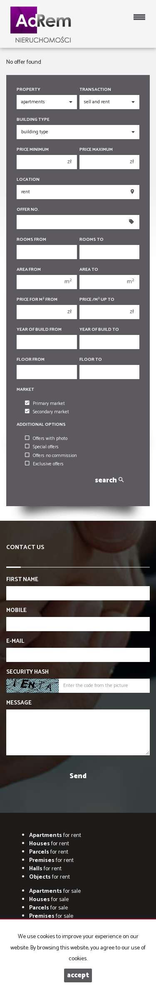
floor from (31, 360)
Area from (29, 270)
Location (28, 180)
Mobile (16, 611)
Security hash (27, 672)
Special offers (42, 447)
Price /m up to (96, 300)
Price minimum (33, 150)
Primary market (45, 403)
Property (28, 90)
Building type (33, 120)
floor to (90, 360)
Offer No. (28, 210)
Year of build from (39, 330)
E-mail (15, 641)
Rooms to (91, 240)
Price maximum (96, 150)
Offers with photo (46, 438)
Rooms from (31, 240)
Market (25, 390)
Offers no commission (51, 456)
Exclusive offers (44, 464)
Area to (88, 270)
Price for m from (37, 300)
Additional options (41, 425)
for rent (55, 835)
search (109, 480)
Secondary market (47, 412)
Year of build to (99, 330)
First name (22, 580)
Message (19, 703)
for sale (55, 891)
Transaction (95, 90)
